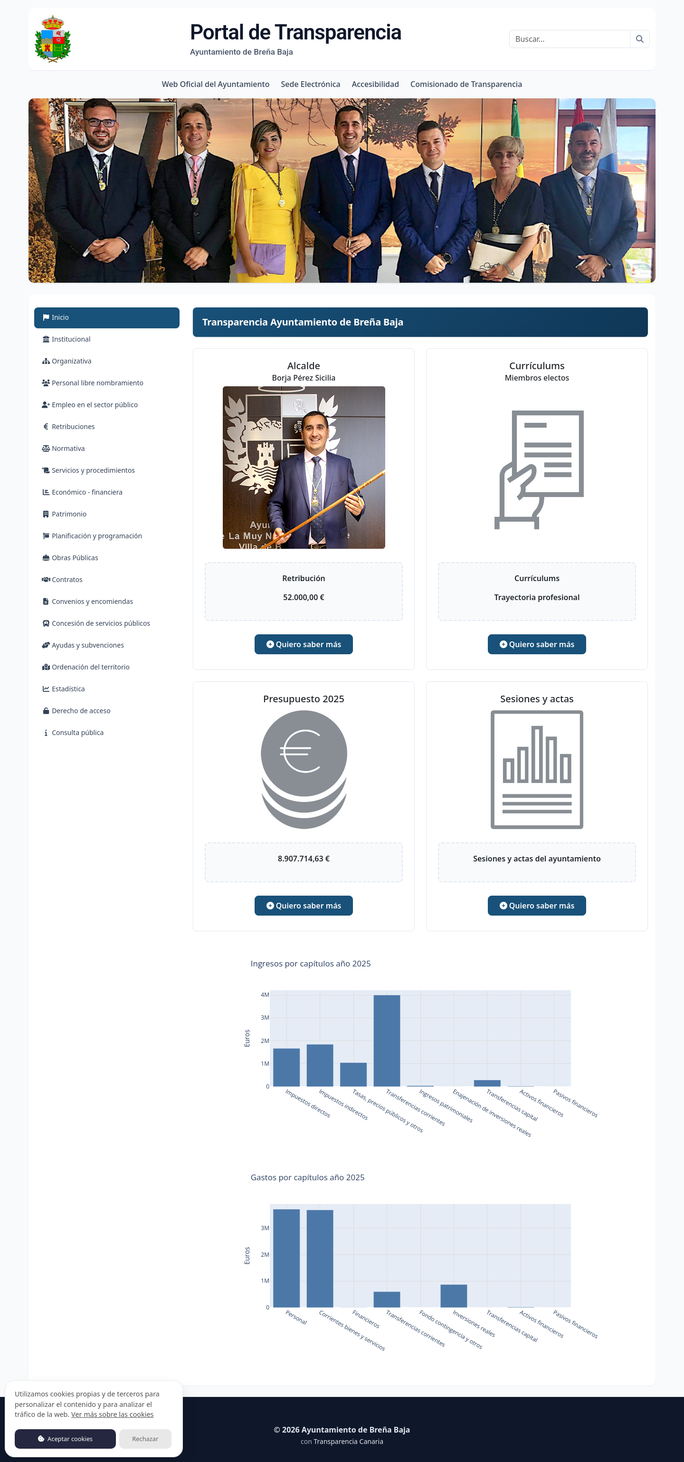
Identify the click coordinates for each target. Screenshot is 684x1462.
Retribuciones (68, 426)
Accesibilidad (375, 84)
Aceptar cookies (65, 1438)
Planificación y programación (92, 535)
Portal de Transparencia (295, 38)
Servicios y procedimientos (88, 470)
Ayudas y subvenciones (83, 645)
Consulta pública (73, 732)
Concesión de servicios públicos (96, 623)
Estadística (63, 688)
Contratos (62, 579)
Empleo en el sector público (90, 404)
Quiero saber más (304, 644)
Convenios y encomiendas (87, 601)
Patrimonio (64, 513)
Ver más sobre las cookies (112, 1414)
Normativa (63, 448)
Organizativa (67, 360)
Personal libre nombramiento (92, 382)
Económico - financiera (82, 492)
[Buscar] (569, 39)
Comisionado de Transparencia (466, 84)
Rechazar (145, 1438)
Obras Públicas (70, 557)
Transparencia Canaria (348, 1441)
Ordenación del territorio (86, 666)
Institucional (66, 339)
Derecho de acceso (76, 710)
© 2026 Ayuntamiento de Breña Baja (342, 1429)
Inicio (66, 317)
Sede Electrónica (310, 84)
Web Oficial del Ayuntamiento (216, 84)
